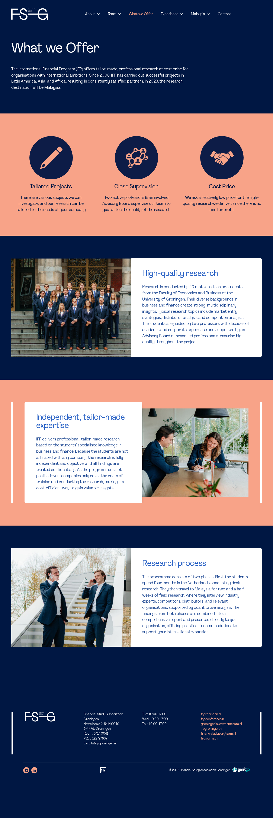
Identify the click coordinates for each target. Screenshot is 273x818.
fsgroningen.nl (211, 714)
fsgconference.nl (213, 719)
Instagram (26, 770)
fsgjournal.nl (209, 738)
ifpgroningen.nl (211, 729)
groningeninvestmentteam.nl (221, 724)
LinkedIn (34, 770)
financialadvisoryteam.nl (218, 733)
